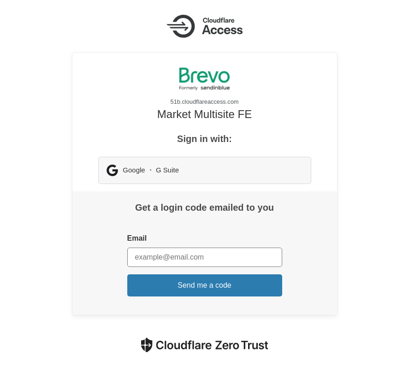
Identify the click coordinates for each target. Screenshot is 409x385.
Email (137, 238)
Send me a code (204, 285)
